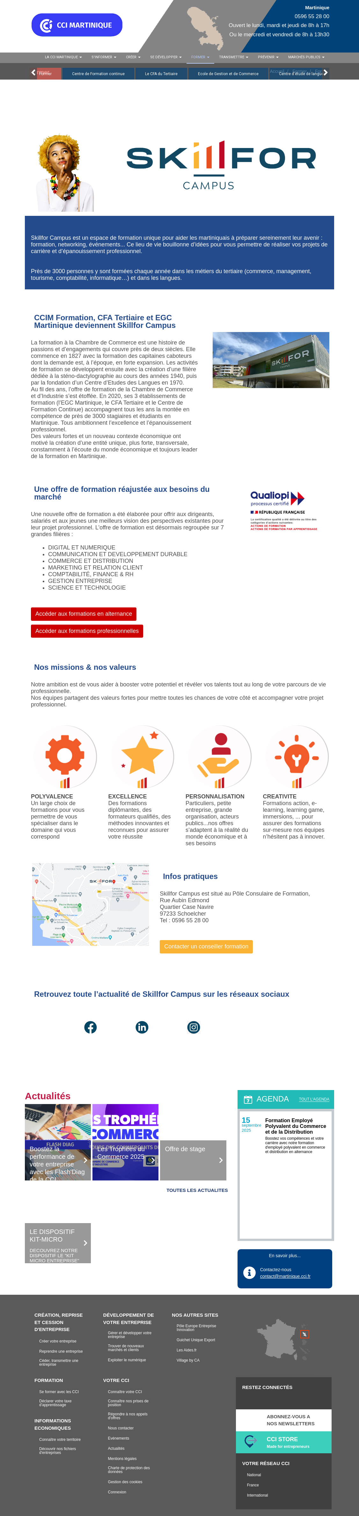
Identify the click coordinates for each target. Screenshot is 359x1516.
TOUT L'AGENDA (314, 1099)
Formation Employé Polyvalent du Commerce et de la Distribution (295, 1126)
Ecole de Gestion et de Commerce (228, 74)
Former (45, 74)
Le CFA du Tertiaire (161, 74)
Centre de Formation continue (98, 74)
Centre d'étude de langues (302, 74)
